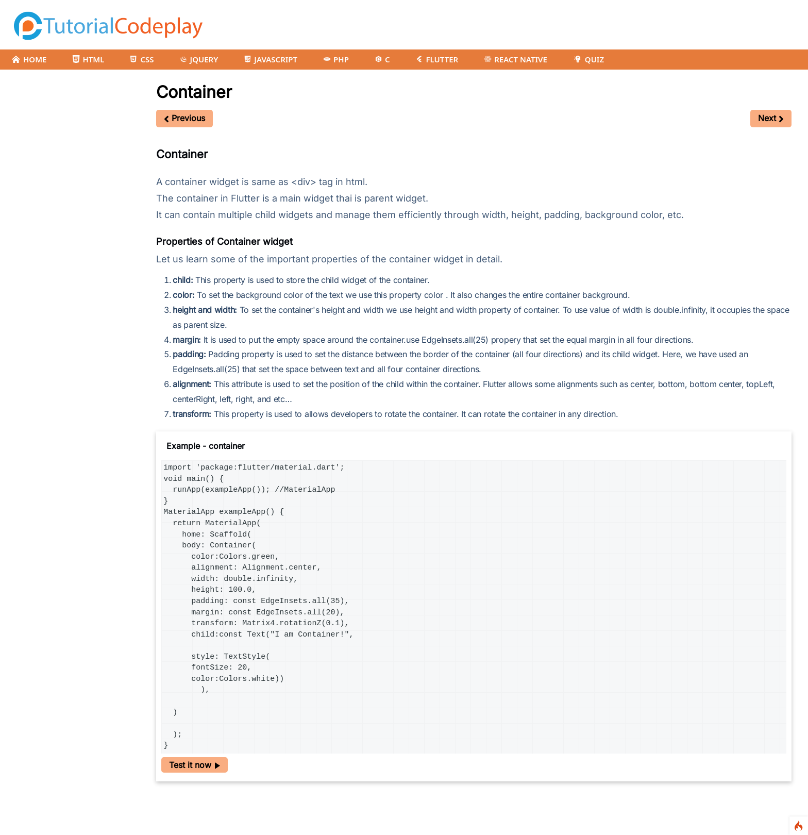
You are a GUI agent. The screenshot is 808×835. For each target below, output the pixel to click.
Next (771, 118)
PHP (336, 59)
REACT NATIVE (515, 59)
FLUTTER (436, 59)
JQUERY (199, 59)
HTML (88, 59)
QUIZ (588, 59)
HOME (28, 59)
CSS (142, 59)
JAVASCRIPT (270, 59)
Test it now (194, 765)
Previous (184, 118)
